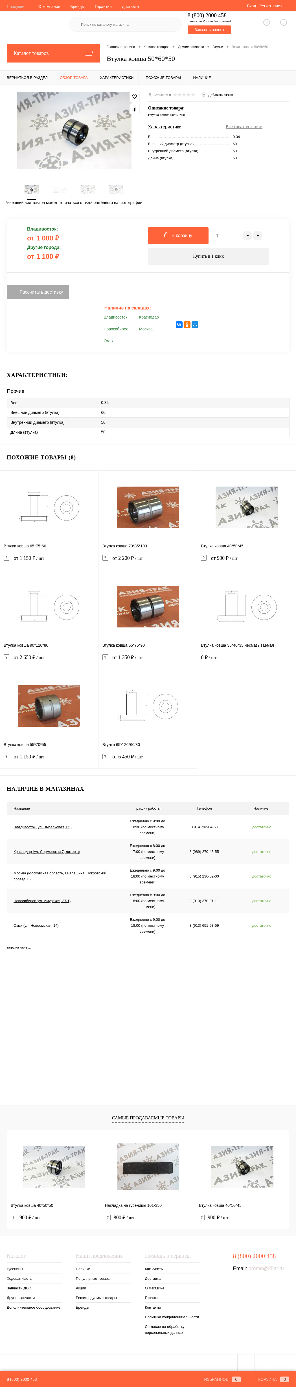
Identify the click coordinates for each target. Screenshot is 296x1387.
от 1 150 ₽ (49, 561)
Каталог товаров (53, 53)
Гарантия (152, 1298)
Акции (81, 1288)
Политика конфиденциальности (172, 1317)
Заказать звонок (209, 29)
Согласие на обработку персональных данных (164, 1329)
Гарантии (103, 6)
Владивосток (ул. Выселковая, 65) (43, 827)
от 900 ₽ (246, 561)
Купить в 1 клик (208, 256)
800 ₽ (119, 1218)
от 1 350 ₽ (148, 661)
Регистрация (270, 6)
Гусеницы (15, 1269)
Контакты (153, 1307)
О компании (49, 6)
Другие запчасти (21, 1298)
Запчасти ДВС (19, 1288)
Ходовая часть (19, 1278)
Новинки (83, 1269)
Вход (251, 6)
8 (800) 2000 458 (22, 1379)
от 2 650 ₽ (49, 661)
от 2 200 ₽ (148, 561)
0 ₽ (246, 661)
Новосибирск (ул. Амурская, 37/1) (42, 901)
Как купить (154, 1269)
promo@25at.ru (266, 1268)
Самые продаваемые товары (148, 1117)
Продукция (17, 6)
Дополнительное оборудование (33, 1307)
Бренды (77, 6)
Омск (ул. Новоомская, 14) (36, 925)
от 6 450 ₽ (148, 760)
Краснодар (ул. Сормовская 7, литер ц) (47, 852)
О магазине (154, 1288)
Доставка (130, 6)
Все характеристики (244, 126)
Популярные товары (93, 1278)
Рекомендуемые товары (96, 1298)
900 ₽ (25, 1218)
